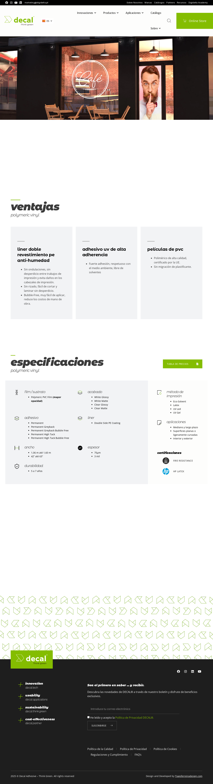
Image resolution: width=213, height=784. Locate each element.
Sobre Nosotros (135, 3)
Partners (170, 3)
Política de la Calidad (100, 749)
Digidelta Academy (198, 3)
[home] (19, 21)
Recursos (182, 3)
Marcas (148, 3)
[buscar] (169, 21)
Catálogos (159, 3)
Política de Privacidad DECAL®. (134, 717)
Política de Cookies (165, 749)
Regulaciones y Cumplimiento (109, 754)
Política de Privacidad (133, 749)
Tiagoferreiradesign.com (188, 776)
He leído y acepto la (122, 717)
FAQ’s (138, 754)
